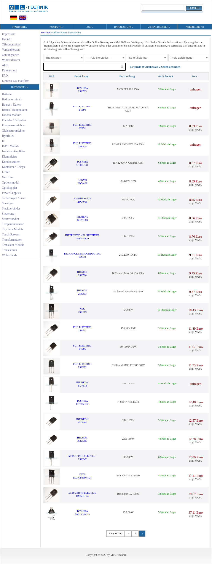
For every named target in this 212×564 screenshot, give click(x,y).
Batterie (6, 94)
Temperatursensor (13, 224)
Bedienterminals (12, 99)
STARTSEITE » (19, 27)
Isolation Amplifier (13, 151)
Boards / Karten (11, 104)
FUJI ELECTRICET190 (82, 108)
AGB (5, 65)
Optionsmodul (10, 182)
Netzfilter (8, 177)
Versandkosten (11, 49)
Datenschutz (9, 70)
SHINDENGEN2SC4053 (82, 200)
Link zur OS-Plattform (15, 80)
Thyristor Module (12, 229)
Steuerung (8, 213)
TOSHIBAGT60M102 (82, 402)
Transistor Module (13, 245)
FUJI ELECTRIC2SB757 (82, 329)
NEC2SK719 (82, 310)
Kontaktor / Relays (13, 167)
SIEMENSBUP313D (82, 218)
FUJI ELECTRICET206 (82, 347)
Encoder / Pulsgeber (14, 120)
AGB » (89, 27)
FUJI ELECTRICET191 (82, 126)
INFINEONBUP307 (82, 421)
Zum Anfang (115, 533)
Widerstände (9, 255)
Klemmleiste (10, 156)
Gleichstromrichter (13, 130)
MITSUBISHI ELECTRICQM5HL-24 (82, 494)
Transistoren (9, 250)
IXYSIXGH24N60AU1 (82, 476)
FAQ (5, 75)
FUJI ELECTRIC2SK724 (82, 145)
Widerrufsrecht (11, 60)
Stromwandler (10, 219)
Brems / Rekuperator (14, 109)
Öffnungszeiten (11, 44)
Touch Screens (11, 234)
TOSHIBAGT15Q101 (82, 163)
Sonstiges (8, 203)
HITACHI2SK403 (82, 292)
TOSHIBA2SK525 (82, 90)
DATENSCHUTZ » (123, 27)
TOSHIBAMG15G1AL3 (82, 513)
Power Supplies (11, 193)
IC (3, 141)
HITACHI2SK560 (82, 274)
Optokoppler (9, 187)
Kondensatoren (11, 161)
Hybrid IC (8, 135)
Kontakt (7, 39)
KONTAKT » (55, 27)
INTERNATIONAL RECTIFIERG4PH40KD (82, 237)
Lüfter (6, 172)
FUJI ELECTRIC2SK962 (82, 366)
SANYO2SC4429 (82, 182)
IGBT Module (10, 146)
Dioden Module (11, 115)
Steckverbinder (11, 208)
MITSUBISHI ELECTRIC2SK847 (82, 457)
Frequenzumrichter (13, 125)
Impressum (8, 34)
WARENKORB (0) (194, 27)
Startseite (45, 32)
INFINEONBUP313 (82, 384)
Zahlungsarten (10, 54)
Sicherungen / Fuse (13, 198)
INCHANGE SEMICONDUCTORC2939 (82, 255)
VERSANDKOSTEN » (159, 27)
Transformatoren (12, 239)
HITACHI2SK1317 (82, 439)
